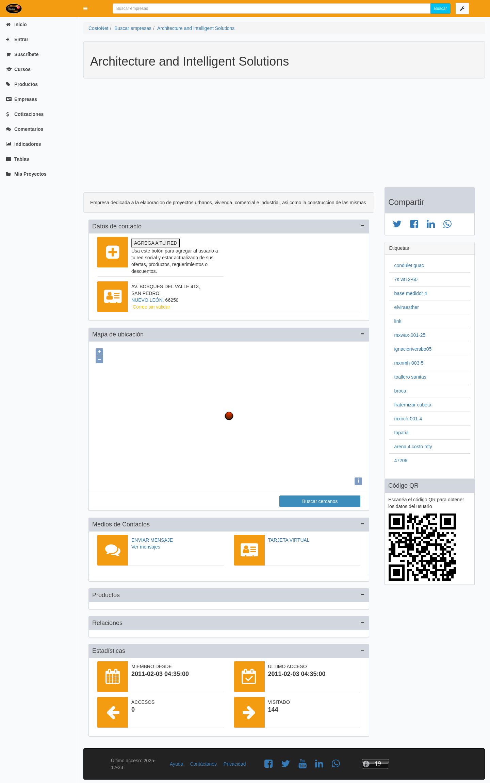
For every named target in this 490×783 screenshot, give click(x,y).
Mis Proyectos (26, 174)
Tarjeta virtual (289, 538)
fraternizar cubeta (412, 404)
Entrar (17, 39)
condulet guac (409, 265)
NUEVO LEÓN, (148, 300)
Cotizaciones (25, 114)
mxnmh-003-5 (409, 363)
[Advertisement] (279, 136)
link (398, 321)
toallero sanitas (410, 377)
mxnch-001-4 (408, 418)
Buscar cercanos (320, 499)
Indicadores (23, 144)
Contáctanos (203, 762)
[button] (85, 8)
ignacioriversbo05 (413, 349)
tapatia (401, 432)
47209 (401, 460)
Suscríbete (22, 54)
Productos (22, 84)
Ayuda (176, 762)
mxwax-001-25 (410, 335)
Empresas (21, 99)
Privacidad (235, 762)
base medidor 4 (410, 293)
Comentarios (24, 129)
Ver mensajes (145, 545)
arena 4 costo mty (413, 446)
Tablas (17, 159)
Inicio (16, 24)
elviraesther (406, 307)
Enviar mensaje (152, 538)
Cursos (18, 69)
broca (400, 391)
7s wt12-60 (406, 279)
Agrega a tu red (155, 243)
